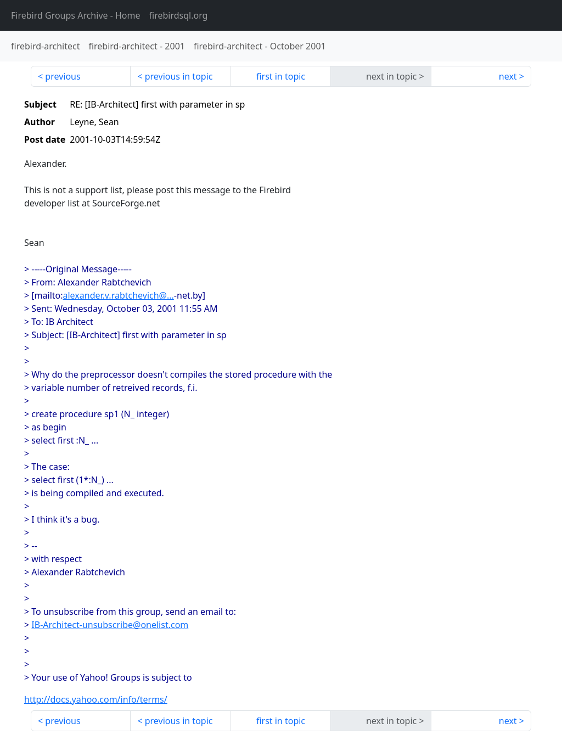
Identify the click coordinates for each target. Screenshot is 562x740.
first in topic (280, 76)
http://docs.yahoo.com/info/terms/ (95, 699)
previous (62, 76)
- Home (75, 15)
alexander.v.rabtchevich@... (118, 295)
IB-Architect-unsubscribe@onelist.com (109, 625)
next (508, 76)
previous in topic (179, 76)
